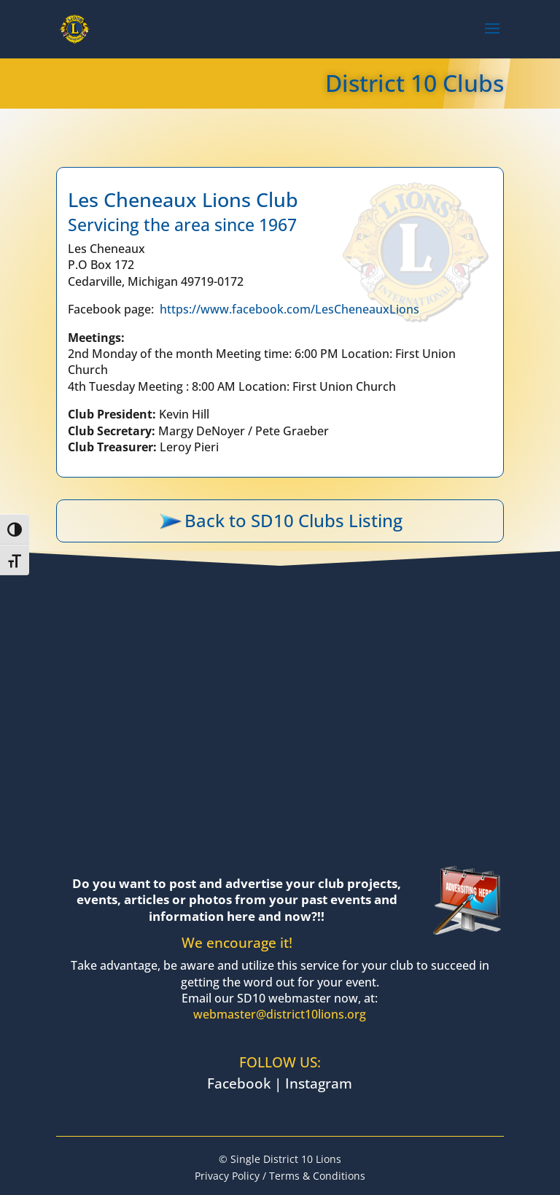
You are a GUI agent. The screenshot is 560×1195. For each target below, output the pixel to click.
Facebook (239, 1083)
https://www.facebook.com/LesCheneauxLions (289, 309)
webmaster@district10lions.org (279, 1014)
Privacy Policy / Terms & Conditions (280, 1176)
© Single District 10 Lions (280, 1159)
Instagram (318, 1083)
